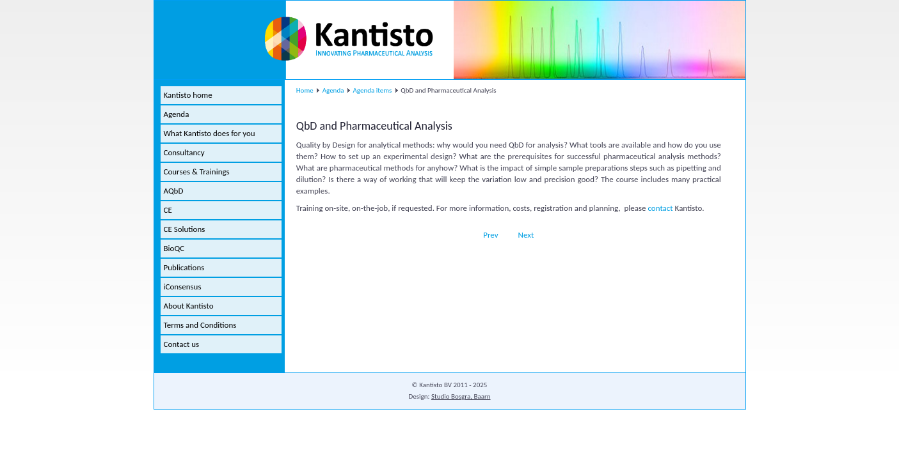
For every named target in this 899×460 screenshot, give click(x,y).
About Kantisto (189, 305)
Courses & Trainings (197, 171)
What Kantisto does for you (209, 133)
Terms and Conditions (200, 325)
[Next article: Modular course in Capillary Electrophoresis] (531, 235)
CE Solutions (184, 229)
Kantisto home (188, 95)
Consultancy (184, 152)
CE (168, 210)
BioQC (174, 248)
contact (661, 208)
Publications (184, 267)
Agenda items (372, 90)
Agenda (176, 114)
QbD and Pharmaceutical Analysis (374, 126)
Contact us (182, 344)
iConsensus (183, 286)
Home (305, 90)
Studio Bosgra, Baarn (461, 396)
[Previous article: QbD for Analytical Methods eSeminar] (485, 235)
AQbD (174, 190)
